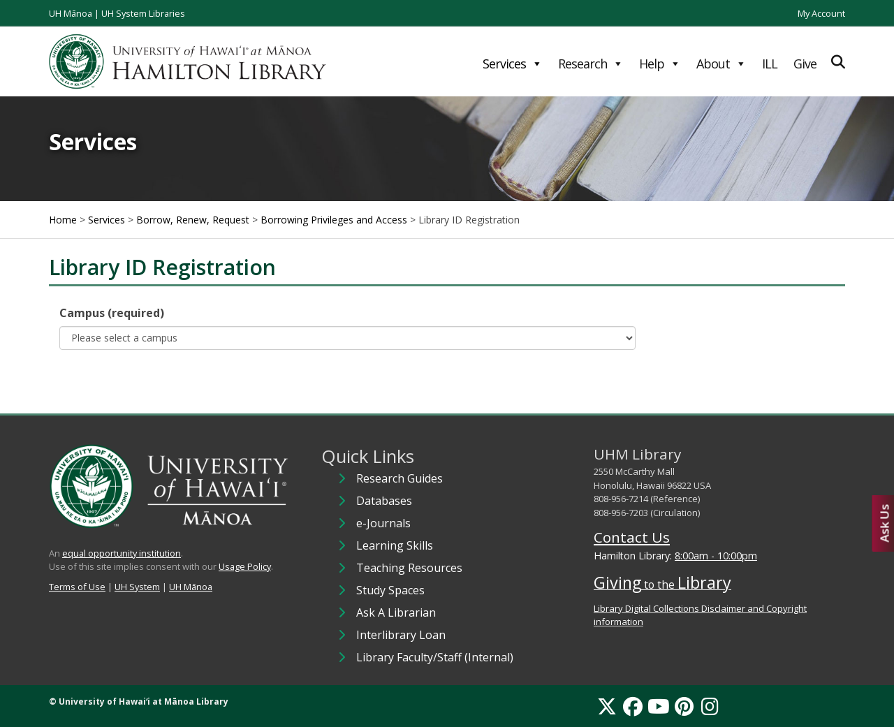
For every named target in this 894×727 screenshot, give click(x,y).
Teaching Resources (409, 567)
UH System (137, 586)
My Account (821, 13)
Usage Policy (245, 566)
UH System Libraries (143, 13)
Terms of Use (77, 586)
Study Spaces (390, 590)
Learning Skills (394, 545)
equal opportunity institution (121, 553)
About (721, 63)
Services (512, 63)
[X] (607, 706)
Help (659, 63)
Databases (384, 500)
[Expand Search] (838, 61)
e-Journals (383, 523)
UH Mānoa (70, 13)
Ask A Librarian (396, 612)
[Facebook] (633, 706)
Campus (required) (111, 313)
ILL (769, 63)
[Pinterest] (684, 706)
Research (590, 63)
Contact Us (632, 537)
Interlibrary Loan (401, 634)
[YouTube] (658, 706)
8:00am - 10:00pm (716, 555)
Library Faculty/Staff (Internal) (434, 657)
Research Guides (399, 478)
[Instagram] (710, 706)
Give (804, 63)
